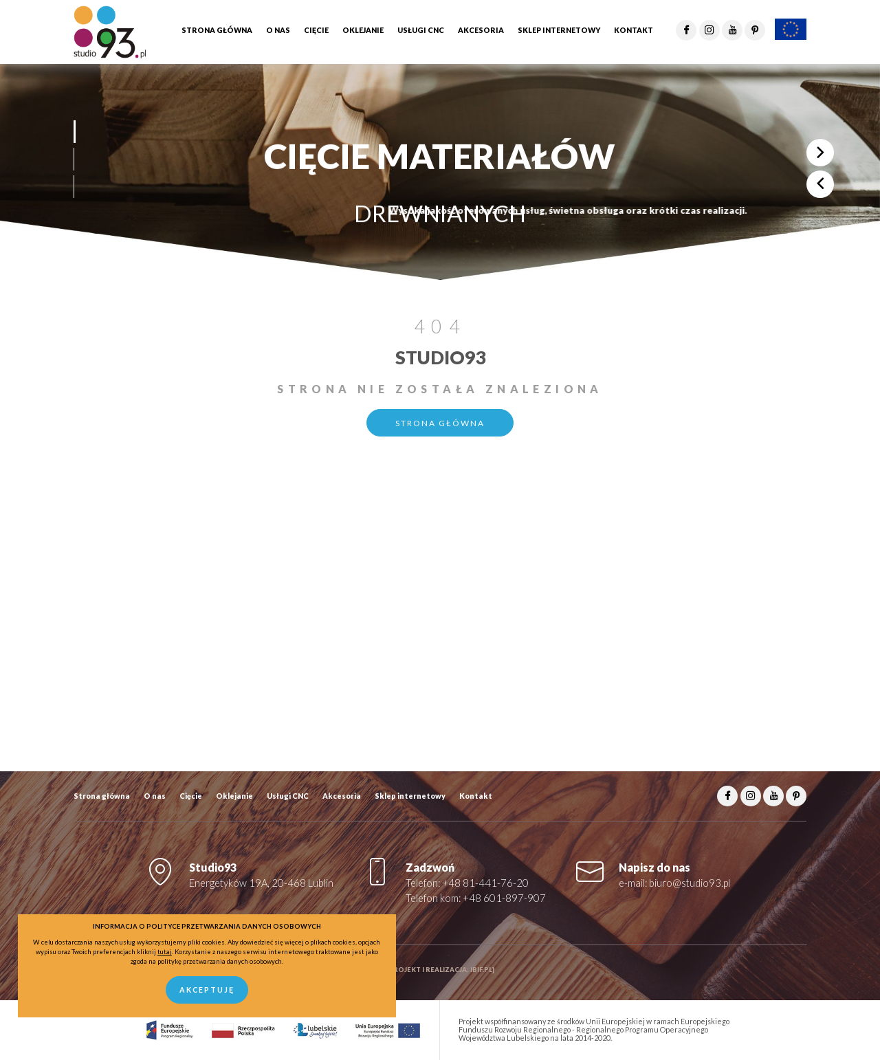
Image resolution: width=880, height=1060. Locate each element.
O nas (155, 795)
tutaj (164, 952)
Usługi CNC (288, 795)
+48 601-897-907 (504, 898)
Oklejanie (234, 795)
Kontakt (475, 795)
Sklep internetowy (410, 795)
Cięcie (190, 795)
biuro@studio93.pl (689, 883)
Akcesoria (341, 795)
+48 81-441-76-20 (485, 883)
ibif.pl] (482, 969)
